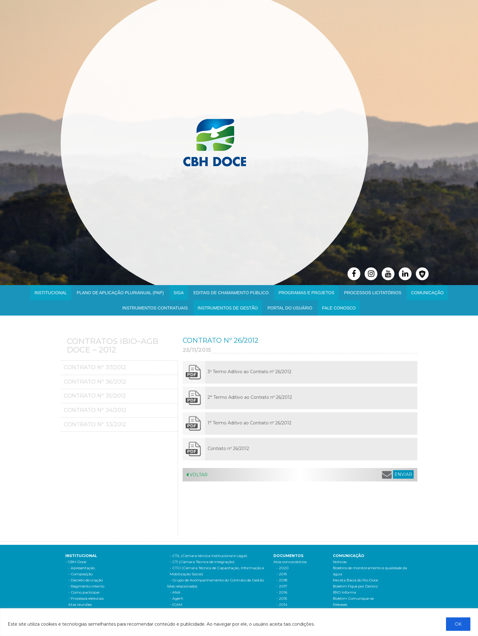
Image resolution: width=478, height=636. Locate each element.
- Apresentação (81, 568)
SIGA (178, 292)
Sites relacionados (182, 586)
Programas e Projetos (306, 292)
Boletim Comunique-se (353, 598)
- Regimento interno (86, 586)
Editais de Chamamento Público (231, 292)
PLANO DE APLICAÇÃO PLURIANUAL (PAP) (120, 292)
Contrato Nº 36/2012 (95, 381)
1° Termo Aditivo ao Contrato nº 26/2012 (249, 423)
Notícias (340, 561)
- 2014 (281, 604)
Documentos (288, 555)
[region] (239, 622)
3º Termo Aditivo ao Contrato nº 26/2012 (249, 371)
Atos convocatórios (290, 561)
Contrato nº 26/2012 (228, 448)
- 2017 (281, 586)
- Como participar (84, 592)
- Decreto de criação (85, 580)
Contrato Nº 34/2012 (95, 410)
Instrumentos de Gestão (228, 307)
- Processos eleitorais (86, 598)
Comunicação (427, 292)
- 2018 (281, 580)
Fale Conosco (338, 307)
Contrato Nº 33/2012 (95, 424)
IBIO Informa (344, 592)
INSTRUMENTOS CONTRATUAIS (155, 307)
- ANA (175, 592)
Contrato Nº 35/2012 (95, 395)
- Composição (80, 574)
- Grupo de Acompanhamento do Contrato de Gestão (217, 580)
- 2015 (281, 598)
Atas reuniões (80, 604)
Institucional (50, 292)
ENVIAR (403, 474)
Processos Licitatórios (372, 292)
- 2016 (281, 592)
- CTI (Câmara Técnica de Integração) (202, 561)
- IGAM (176, 604)
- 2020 (282, 568)
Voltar (197, 475)
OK (458, 624)
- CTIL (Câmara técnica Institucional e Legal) (208, 555)
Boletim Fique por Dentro (355, 586)
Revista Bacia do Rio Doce (355, 580)
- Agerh (176, 598)
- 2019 (281, 574)
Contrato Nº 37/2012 (95, 367)
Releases (340, 604)
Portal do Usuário (290, 307)
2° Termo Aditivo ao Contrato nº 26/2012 (250, 397)
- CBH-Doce (75, 561)
